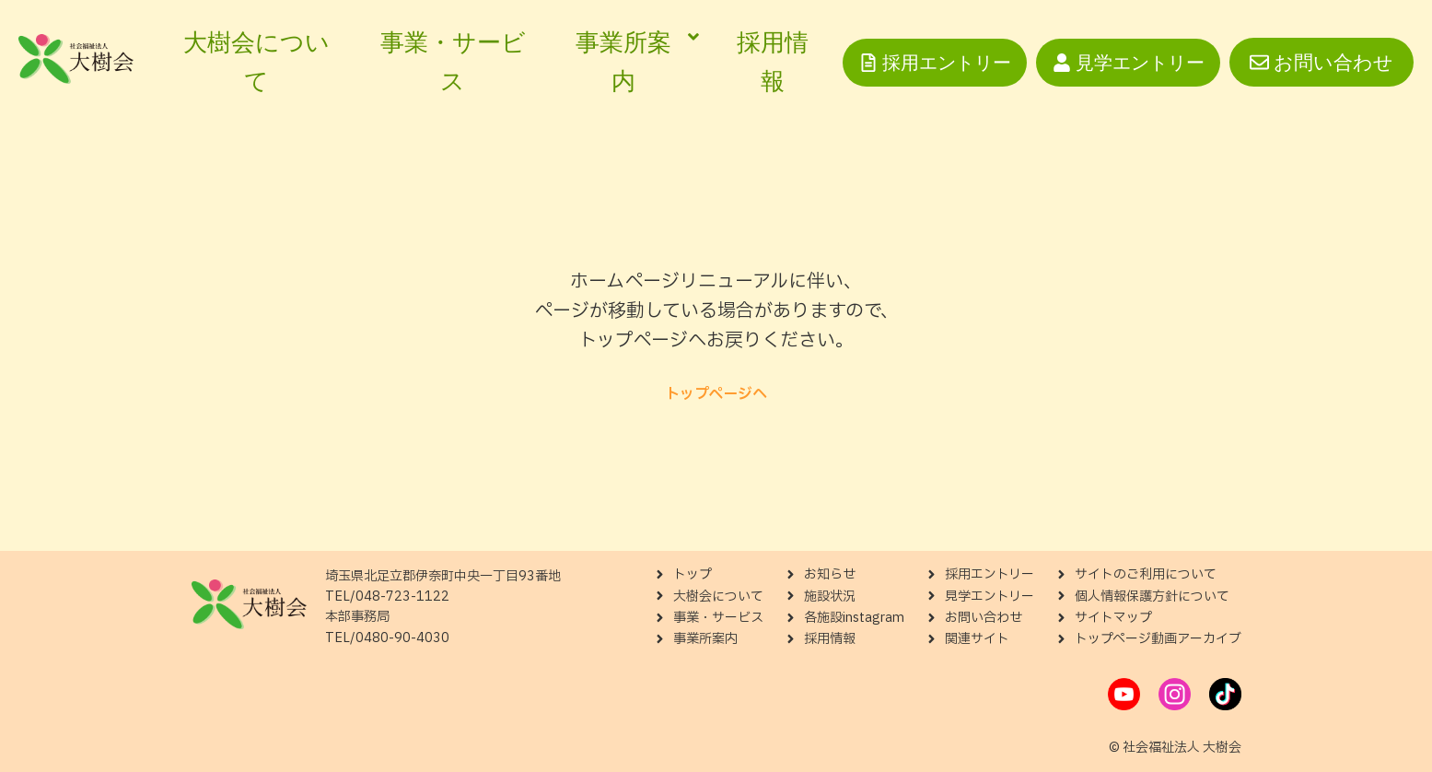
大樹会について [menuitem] (256, 62)
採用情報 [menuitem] (773, 62)
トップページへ (716, 394)
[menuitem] (631, 62)
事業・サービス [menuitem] (453, 62)
